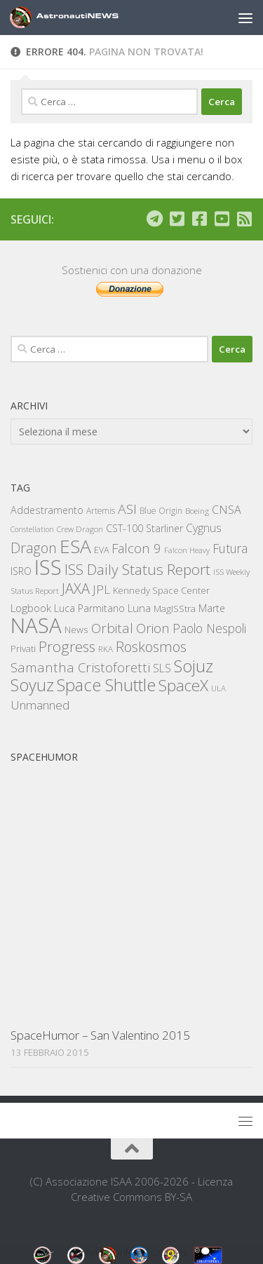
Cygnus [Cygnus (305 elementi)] (204, 528)
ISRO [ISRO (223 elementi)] (21, 571)
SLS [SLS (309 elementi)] (162, 668)
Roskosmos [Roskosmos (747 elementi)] (151, 646)
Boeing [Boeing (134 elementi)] (197, 510)
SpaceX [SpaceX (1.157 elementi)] (183, 685)
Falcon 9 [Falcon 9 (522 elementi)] (136, 548)
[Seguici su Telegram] (154, 218)
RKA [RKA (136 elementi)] (105, 649)
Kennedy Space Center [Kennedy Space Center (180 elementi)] (161, 590)
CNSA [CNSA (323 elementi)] (226, 509)
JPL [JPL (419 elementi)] (101, 589)
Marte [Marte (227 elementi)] (211, 608)
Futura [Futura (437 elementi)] (230, 548)
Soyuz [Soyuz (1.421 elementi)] (32, 685)
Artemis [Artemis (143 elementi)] (100, 510)
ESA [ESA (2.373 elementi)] (75, 546)
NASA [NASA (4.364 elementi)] (36, 625)
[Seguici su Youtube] (221, 218)
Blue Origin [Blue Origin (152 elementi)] (161, 511)
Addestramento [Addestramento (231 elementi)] (47, 510)
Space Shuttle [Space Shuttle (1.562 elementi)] (106, 684)
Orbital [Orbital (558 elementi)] (112, 628)
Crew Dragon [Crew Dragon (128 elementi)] (80, 529)
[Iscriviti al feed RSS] (244, 218)
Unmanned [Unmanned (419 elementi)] (40, 705)
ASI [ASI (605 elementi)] (127, 509)
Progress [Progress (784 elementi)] (67, 646)
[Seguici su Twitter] (176, 218)
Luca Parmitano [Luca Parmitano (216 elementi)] (89, 608)
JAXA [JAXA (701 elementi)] (76, 588)
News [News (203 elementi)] (76, 629)
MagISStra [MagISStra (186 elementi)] (175, 608)
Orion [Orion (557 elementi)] (153, 628)
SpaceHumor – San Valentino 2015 (100, 1035)
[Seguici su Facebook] (199, 218)
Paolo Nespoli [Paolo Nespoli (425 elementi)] (209, 628)
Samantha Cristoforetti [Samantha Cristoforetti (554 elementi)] (80, 667)
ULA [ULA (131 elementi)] (218, 688)
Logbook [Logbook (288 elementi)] (31, 608)
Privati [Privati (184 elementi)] (23, 648)
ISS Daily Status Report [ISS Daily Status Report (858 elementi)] (137, 569)
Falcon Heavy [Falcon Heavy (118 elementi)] (187, 550)
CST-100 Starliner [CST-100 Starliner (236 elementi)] (144, 528)
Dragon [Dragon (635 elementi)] (34, 547)
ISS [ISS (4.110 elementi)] (48, 566)
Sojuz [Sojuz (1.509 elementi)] (193, 665)
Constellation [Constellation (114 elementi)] (32, 529)
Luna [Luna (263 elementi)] (139, 608)
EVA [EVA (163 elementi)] (101, 550)
